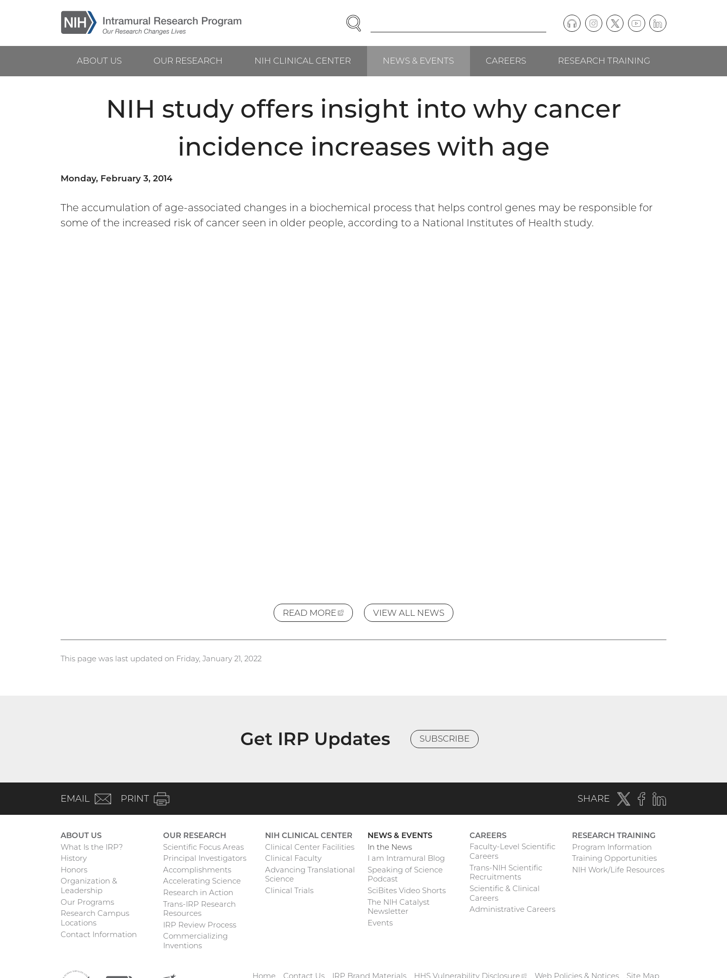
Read (318, 614)
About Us (99, 61)
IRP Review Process (199, 925)
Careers (506, 61)
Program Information (612, 847)
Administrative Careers (512, 909)
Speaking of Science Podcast (405, 874)
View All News (408, 613)
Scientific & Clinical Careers (505, 893)
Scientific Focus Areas (203, 847)
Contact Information (99, 934)
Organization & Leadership (89, 885)
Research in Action (198, 892)
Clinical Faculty (293, 858)
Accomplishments (197, 869)
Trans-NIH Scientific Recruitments (506, 872)
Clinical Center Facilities (309, 847)
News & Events (418, 61)
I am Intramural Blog (406, 858)
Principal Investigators (204, 858)
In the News (390, 847)
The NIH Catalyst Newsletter (399, 906)
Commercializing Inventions (195, 940)
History (74, 858)
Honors (74, 869)
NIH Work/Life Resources (618, 869)
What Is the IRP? (92, 847)
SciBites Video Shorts (407, 890)
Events (380, 922)
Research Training (604, 61)
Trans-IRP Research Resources (199, 908)
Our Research (188, 61)
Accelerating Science (202, 881)
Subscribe (445, 738)
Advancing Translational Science (310, 874)
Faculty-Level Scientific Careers (512, 851)
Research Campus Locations (95, 917)
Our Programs (87, 902)
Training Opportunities (614, 858)
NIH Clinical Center (302, 61)
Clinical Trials (289, 890)
